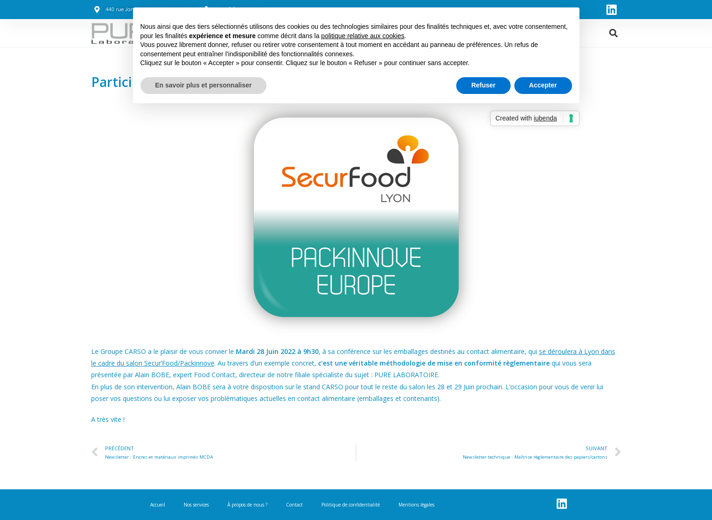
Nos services (196, 504)
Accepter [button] (543, 85)
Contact (294, 504)
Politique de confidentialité (350, 504)
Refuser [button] (483, 85)
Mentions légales (416, 504)
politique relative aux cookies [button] (363, 36)
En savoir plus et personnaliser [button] (203, 85)
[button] (613, 33)
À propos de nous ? (247, 504)
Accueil (157, 504)
